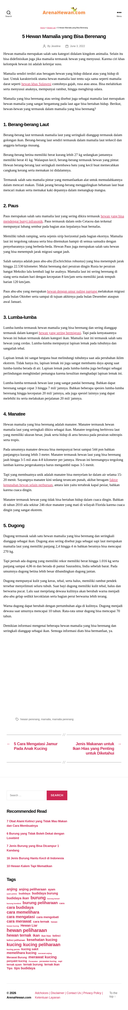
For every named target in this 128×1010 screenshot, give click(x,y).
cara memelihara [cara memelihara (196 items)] (23, 912)
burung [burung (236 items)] (38, 897)
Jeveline (56, 46)
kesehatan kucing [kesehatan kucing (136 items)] (42, 940)
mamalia (46, 719)
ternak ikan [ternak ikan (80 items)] (52, 964)
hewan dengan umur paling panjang (72, 291)
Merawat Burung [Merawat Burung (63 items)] (17, 957)
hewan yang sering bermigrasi (60, 333)
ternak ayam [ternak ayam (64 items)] (14, 964)
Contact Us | (74, 993)
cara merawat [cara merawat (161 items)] (19, 921)
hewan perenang (30, 719)
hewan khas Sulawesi (36, 84)
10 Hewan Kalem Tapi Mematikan (29, 866)
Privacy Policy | (93, 993)
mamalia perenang (63, 719)
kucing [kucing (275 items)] (14, 944)
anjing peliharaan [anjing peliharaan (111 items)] (32, 889)
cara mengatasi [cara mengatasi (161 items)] (21, 917)
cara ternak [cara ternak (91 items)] (41, 921)
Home (42, 28)
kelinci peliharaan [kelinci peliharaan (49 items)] (16, 940)
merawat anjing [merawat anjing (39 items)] (45, 953)
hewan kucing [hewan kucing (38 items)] (13, 926)
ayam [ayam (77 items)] (51, 889)
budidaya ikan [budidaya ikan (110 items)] (18, 898)
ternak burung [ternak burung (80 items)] (33, 964)
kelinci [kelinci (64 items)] (56, 935)
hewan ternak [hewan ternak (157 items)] (19, 935)
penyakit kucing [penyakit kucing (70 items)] (17, 961)
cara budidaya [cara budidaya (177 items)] (20, 907)
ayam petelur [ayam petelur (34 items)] (12, 894)
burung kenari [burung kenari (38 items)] (53, 898)
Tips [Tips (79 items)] (9, 968)
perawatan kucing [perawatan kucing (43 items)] (47, 961)
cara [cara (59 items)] (61, 903)
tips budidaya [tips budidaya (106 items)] (24, 968)
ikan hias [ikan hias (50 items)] (46, 935)
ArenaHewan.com (19, 997)
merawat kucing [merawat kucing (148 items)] (42, 957)
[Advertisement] (64, 674)
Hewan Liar (51, 28)
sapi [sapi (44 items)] (60, 961)
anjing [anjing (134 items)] (12, 889)
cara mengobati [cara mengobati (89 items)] (47, 917)
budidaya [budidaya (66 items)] (24, 893)
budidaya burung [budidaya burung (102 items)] (45, 893)
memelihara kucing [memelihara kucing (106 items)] (21, 953)
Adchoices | (43, 993)
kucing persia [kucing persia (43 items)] (13, 949)
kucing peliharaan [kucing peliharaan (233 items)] (41, 944)
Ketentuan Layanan (47, 997)
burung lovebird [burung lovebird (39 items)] (14, 903)
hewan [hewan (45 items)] (54, 922)
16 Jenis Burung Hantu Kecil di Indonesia (35, 858)
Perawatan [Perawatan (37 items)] (33, 961)
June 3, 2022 (77, 46)
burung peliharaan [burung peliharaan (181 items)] (40, 902)
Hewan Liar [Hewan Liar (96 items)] (28, 925)
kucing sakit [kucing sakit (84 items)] (29, 949)
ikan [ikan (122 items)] (36, 935)
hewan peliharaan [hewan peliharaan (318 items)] (27, 930)
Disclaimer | (58, 993)
